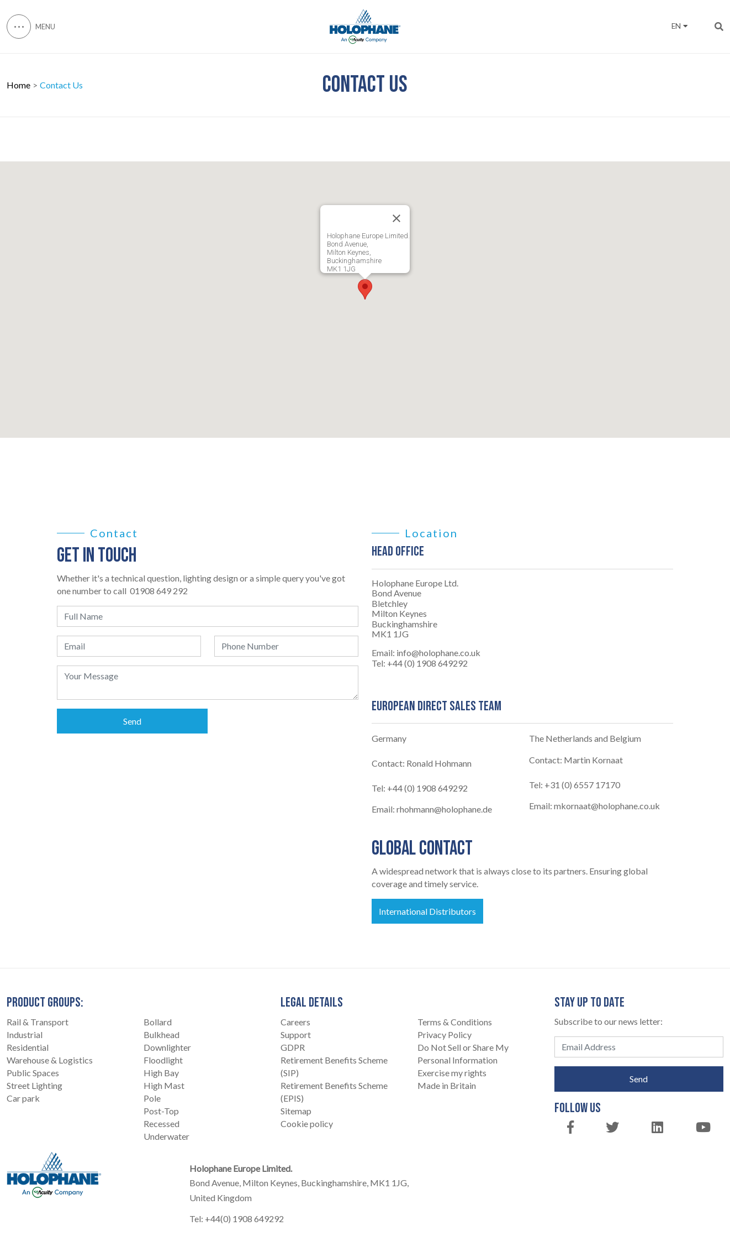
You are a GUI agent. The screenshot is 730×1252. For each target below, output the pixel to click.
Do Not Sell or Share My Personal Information (463, 1053)
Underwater (166, 1136)
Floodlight (163, 1060)
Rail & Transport (37, 1022)
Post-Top (161, 1111)
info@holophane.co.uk (438, 653)
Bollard (158, 1022)
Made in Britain (446, 1085)
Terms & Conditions (454, 1022)
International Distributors (427, 911)
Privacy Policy (444, 1034)
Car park (23, 1098)
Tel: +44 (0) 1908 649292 (420, 663)
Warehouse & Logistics (50, 1060)
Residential (28, 1047)
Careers (295, 1022)
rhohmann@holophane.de (444, 809)
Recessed (161, 1123)
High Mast (164, 1085)
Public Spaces (33, 1072)
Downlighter (167, 1047)
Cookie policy (307, 1123)
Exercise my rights (451, 1072)
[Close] (396, 218)
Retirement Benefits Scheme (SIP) (334, 1066)
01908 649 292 (159, 590)
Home (18, 85)
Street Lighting (34, 1085)
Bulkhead (161, 1034)
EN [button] (679, 26)
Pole (152, 1098)
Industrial (25, 1034)
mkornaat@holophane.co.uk (607, 805)
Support (296, 1034)
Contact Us (61, 85)
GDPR (293, 1047)
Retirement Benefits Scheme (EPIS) (334, 1091)
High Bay (161, 1072)
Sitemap (296, 1111)
